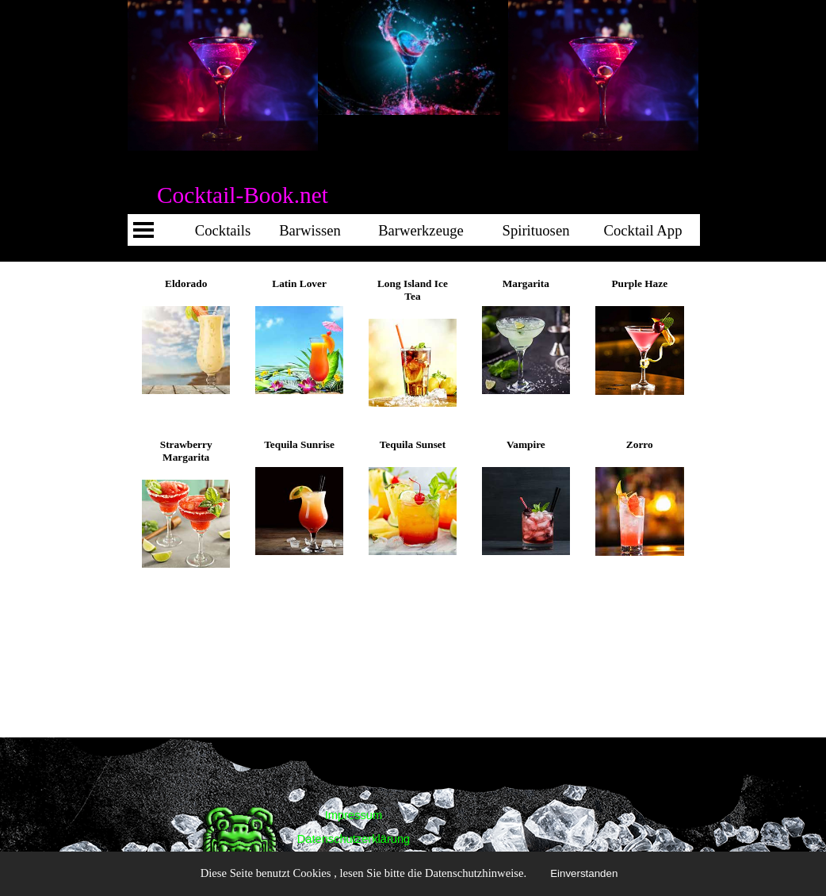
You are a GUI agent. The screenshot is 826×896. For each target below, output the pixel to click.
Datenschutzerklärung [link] (354, 839)
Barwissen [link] (310, 230)
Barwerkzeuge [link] (421, 230)
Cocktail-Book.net (242, 195)
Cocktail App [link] (742, 230)
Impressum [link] (353, 815)
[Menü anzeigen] (143, 230)
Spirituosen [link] (536, 230)
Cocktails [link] (222, 230)
